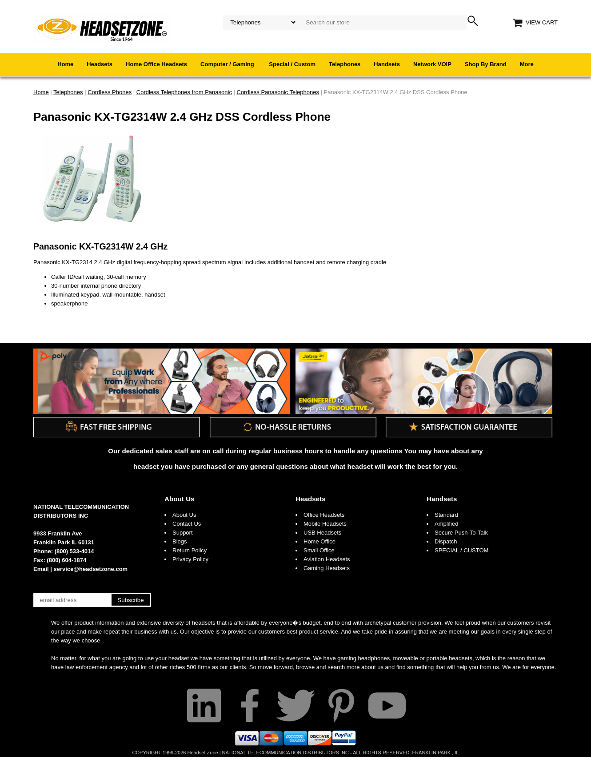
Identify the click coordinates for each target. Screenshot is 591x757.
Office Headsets (323, 514)
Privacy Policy (190, 559)
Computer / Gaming (228, 64)
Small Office (319, 550)
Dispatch (446, 541)
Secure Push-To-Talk (461, 532)
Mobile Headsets (325, 523)
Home (65, 64)
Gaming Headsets (326, 568)
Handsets (387, 64)
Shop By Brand (486, 64)
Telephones (344, 64)
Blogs (179, 541)
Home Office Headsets (156, 64)
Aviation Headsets (326, 559)
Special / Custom (292, 64)
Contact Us (186, 523)
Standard (446, 514)
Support (182, 532)
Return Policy (189, 550)
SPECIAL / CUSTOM (461, 550)
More (527, 64)
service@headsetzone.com (91, 569)
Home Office (319, 541)
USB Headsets (322, 532)
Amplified (446, 523)
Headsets (99, 64)
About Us (179, 499)
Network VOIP (432, 64)
